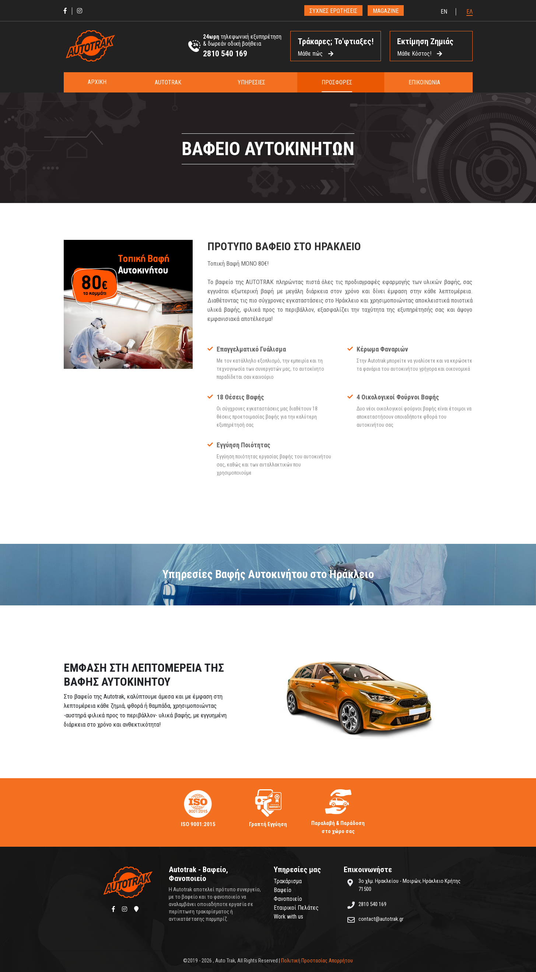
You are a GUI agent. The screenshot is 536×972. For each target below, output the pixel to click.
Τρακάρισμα (288, 881)
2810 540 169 (225, 53)
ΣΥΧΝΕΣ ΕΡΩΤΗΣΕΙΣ (333, 10)
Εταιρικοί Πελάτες (296, 907)
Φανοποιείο (288, 898)
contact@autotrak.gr (380, 919)
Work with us (288, 916)
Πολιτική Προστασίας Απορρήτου (317, 961)
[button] (171, 82)
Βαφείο (282, 890)
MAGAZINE (386, 10)
